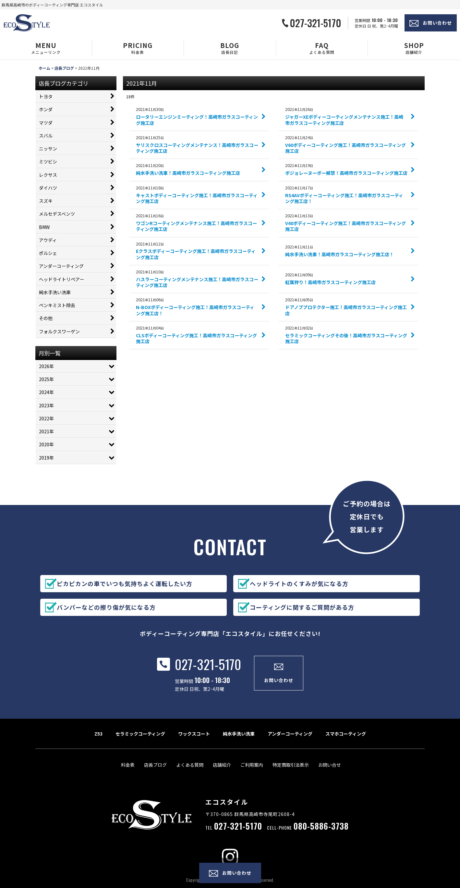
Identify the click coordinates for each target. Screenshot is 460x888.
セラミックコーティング (140, 741)
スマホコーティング (345, 741)
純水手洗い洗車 (239, 741)
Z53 (98, 741)
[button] (46, 48)
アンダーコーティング (290, 741)
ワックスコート (194, 741)
